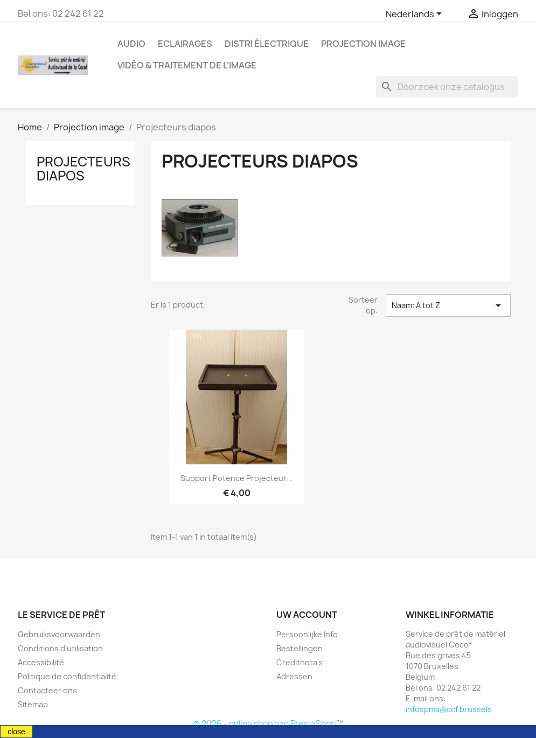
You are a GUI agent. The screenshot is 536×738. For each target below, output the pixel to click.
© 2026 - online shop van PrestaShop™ (268, 723)
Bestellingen (299, 648)
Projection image (363, 44)
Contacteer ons (47, 690)
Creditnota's (299, 662)
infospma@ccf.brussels (449, 709)
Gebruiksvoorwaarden (59, 634)
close (16, 731)
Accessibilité (41, 662)
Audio (131, 44)
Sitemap (33, 704)
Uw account (306, 615)
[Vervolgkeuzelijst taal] (415, 14)
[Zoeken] (447, 87)
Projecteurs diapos (83, 168)
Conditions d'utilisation (60, 648)
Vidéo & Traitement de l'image (186, 65)
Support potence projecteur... (236, 478)
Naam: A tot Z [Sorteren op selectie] (448, 305)
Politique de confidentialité (67, 676)
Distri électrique (267, 44)
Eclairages (185, 44)
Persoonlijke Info (307, 634)
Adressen (294, 676)
